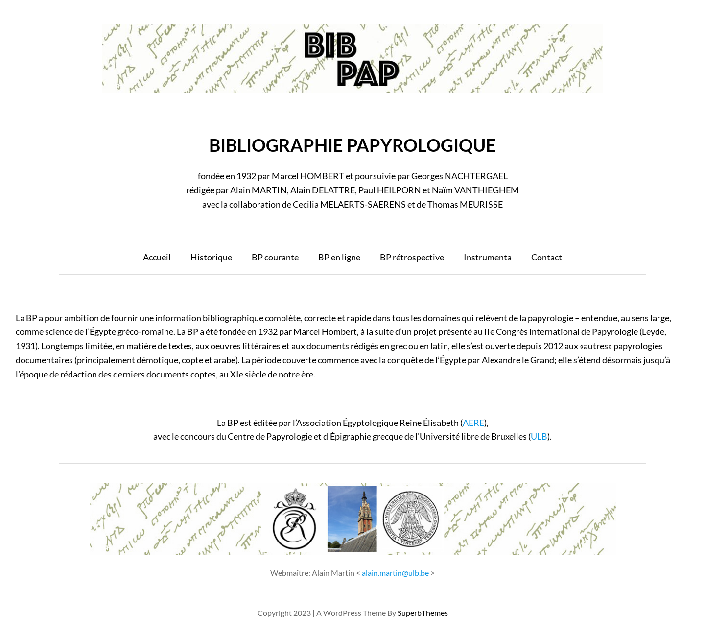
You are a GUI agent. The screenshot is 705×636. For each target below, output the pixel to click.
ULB (539, 436)
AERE (473, 422)
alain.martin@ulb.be (395, 572)
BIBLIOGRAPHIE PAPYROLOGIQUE (352, 145)
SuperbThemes (423, 612)
